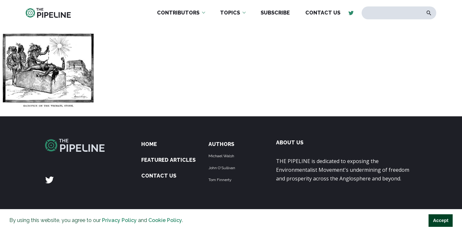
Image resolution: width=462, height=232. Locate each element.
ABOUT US (289, 143)
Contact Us (158, 176)
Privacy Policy (119, 220)
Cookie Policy (165, 220)
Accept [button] (440, 220)
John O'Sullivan (221, 168)
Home (149, 144)
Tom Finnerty (220, 180)
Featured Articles (168, 160)
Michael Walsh (221, 156)
